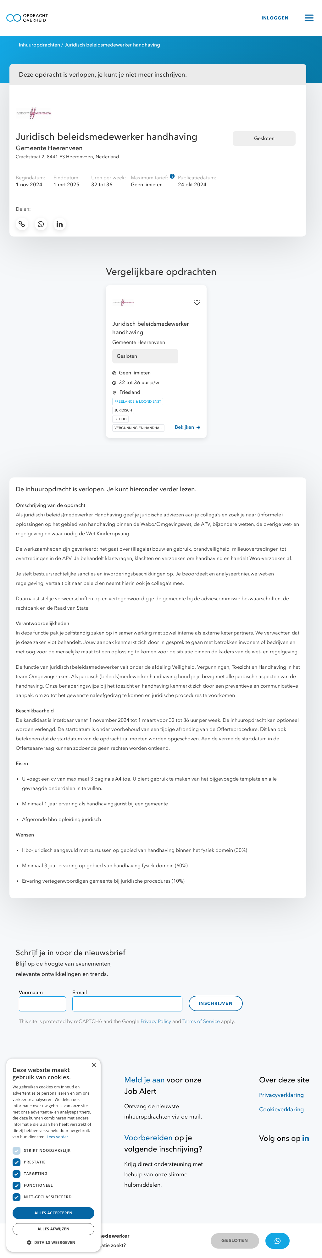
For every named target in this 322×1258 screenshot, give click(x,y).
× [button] (93, 1065)
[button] (53, 1242)
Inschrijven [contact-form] (216, 1003)
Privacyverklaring (281, 1095)
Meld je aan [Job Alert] (144, 1080)
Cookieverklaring (281, 1110)
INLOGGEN (275, 18)
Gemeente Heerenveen (49, 148)
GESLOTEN (234, 1241)
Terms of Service (201, 1021)
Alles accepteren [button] (54, 1213)
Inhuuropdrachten (39, 44)
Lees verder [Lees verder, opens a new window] (58, 1137)
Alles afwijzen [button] (53, 1229)
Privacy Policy (156, 1021)
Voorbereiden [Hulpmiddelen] (148, 1138)
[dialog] (53, 1155)
